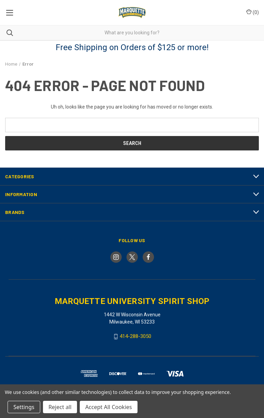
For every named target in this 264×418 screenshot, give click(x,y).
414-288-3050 (135, 336)
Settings (23, 407)
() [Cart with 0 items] (252, 12)
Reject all (60, 407)
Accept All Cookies (108, 407)
